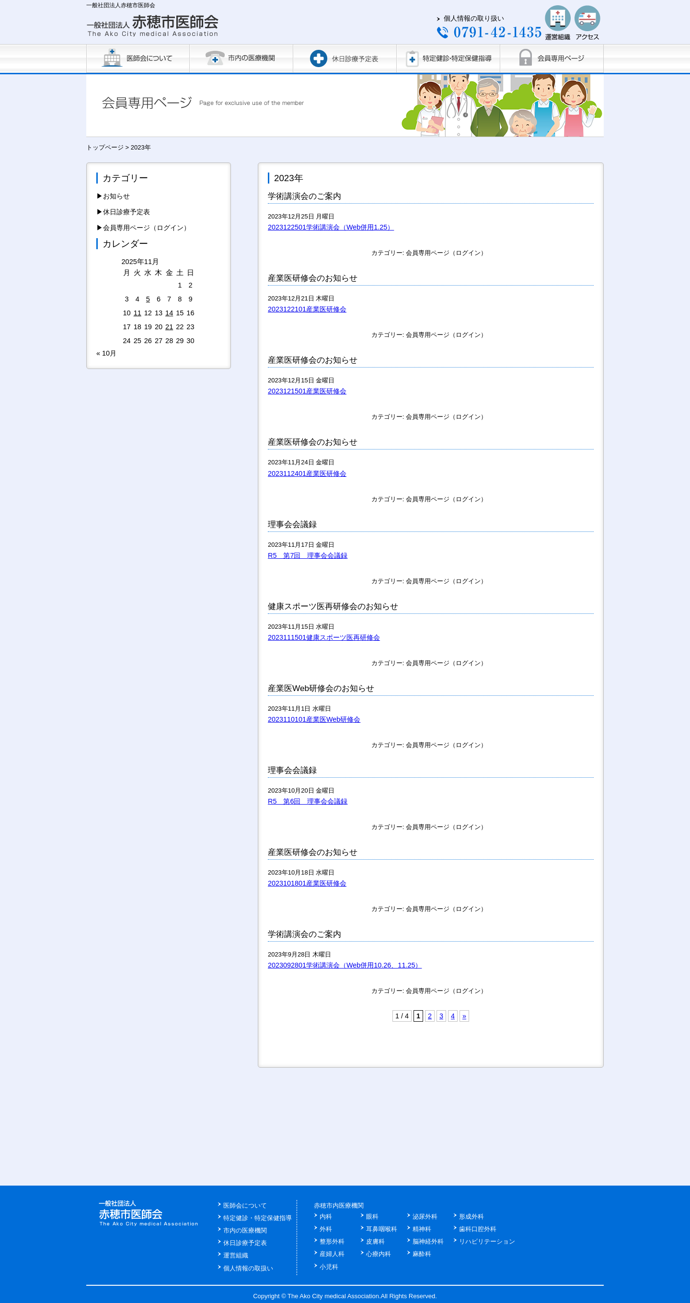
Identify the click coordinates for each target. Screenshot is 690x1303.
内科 (326, 1216)
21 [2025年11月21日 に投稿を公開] (169, 327)
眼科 (372, 1216)
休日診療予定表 (126, 212)
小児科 (329, 1266)
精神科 (422, 1229)
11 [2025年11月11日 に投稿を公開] (137, 313)
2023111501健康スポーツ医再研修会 (324, 637)
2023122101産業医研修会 (307, 309)
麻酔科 (422, 1253)
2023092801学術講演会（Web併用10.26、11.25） (345, 965)
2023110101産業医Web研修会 (314, 719)
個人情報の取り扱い (474, 18)
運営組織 (235, 1255)
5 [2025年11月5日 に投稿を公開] (148, 299)
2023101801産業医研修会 (307, 883)
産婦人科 (332, 1253)
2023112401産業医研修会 (307, 473)
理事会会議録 (292, 524)
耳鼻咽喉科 (381, 1229)
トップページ (105, 147)
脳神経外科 (428, 1241)
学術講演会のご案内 (304, 196)
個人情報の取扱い (248, 1268)
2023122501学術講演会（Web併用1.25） (331, 227)
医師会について (245, 1205)
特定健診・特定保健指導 (257, 1218)
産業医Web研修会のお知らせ (321, 688)
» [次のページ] (464, 1016)
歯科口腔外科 (477, 1229)
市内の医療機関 (245, 1230)
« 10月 (106, 353)
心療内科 (378, 1253)
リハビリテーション (487, 1241)
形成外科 (471, 1216)
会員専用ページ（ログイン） (446, 252)
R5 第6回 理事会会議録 (307, 801)
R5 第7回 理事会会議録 (307, 555)
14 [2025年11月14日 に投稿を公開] (169, 313)
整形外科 (332, 1241)
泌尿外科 (425, 1216)
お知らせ (116, 196)
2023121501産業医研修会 (307, 391)
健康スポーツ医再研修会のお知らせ (333, 606)
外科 (326, 1229)
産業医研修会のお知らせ (312, 278)
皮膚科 (375, 1241)
